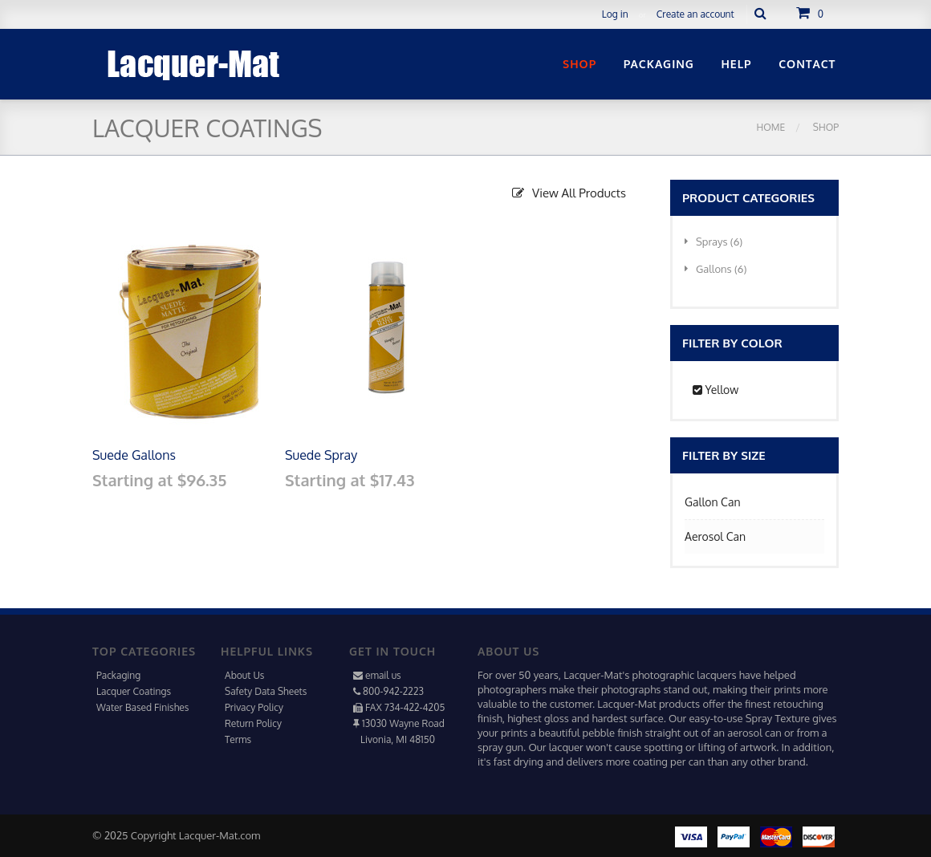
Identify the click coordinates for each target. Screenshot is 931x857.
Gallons (715, 269)
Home (771, 127)
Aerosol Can (715, 536)
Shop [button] (579, 64)
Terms (238, 739)
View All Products (569, 193)
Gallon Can (713, 502)
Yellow (715, 389)
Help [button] (736, 64)
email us (383, 675)
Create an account (695, 14)
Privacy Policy (254, 707)
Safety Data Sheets (266, 691)
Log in (615, 14)
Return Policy (253, 723)
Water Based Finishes (142, 707)
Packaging (118, 675)
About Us (244, 675)
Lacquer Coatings (133, 691)
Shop (825, 127)
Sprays (713, 242)
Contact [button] (807, 64)
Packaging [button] (659, 64)
